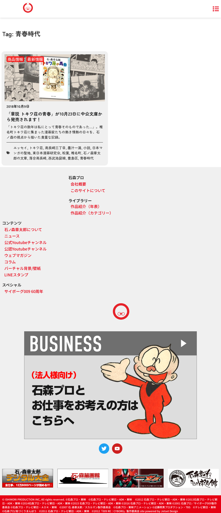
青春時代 (87, 158)
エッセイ (20, 147)
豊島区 (73, 158)
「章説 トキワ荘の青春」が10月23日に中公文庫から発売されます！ (54, 116)
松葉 (65, 152)
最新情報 (35, 59)
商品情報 (15, 59)
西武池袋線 (57, 158)
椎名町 (76, 152)
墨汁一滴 (74, 147)
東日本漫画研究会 (46, 152)
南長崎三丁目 (55, 147)
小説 (86, 147)
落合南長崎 (37, 158)
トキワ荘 (36, 147)
